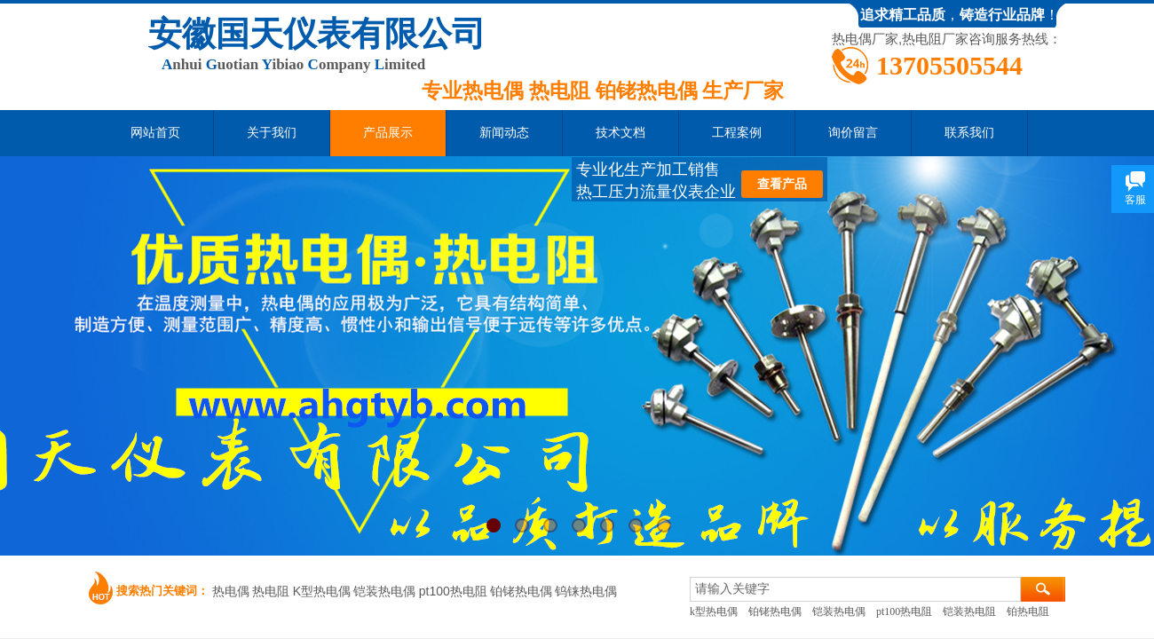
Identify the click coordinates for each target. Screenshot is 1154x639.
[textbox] (855, 589)
